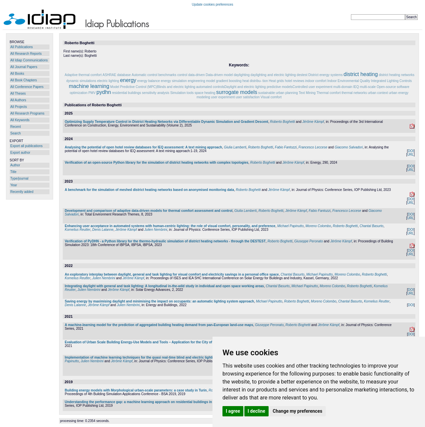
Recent (15, 126)
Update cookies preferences (212, 4)
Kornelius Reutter (77, 229)
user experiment (223, 97)
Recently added (22, 192)
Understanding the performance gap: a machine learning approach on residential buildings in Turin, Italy (147, 402)
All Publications (21, 47)
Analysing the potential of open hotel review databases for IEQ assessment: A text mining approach (143, 147)
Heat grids (276, 81)
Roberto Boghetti (282, 122)
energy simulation (174, 81)
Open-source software (393, 87)
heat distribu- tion (255, 81)
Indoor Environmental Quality (348, 81)
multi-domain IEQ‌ (346, 87)
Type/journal (19, 178)
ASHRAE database (117, 75)
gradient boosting (229, 81)
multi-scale (368, 87)
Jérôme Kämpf (313, 122)
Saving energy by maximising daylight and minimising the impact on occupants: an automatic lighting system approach (159, 301)
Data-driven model (219, 75)
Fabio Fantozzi (286, 147)
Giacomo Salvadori (349, 147)
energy (128, 80)
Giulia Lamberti (235, 147)
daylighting (242, 75)
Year (13, 185)
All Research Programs (27, 113)
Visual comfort (271, 97)
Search (15, 133)
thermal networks (354, 93)
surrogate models (236, 92)
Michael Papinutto (290, 226)
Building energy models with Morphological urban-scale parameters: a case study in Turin (136, 390)
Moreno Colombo (318, 226)
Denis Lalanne (103, 229)
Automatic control (144, 75)
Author (15, 165)
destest (302, 75)
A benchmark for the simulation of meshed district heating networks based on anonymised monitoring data (149, 190)
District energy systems (325, 75)
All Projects (18, 107)
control (182, 75)
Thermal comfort (328, 93)
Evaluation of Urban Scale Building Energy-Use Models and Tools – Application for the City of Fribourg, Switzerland (156, 342)
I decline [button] (256, 411)
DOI (411, 151)
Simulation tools (182, 93)
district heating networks (396, 75)
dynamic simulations (81, 81)
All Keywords (20, 120)
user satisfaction (248, 97)
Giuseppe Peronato (308, 241)
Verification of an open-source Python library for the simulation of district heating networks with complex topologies (156, 162)
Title (13, 172)
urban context (378, 93)
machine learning (89, 86)
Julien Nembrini (155, 229)
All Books (17, 73)
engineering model (201, 81)
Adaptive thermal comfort (83, 75)
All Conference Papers (26, 87)
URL (410, 154)
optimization (78, 93)
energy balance (148, 81)
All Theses (18, 93)
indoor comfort (315, 81)
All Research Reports (26, 53)
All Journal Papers (23, 67)
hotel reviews (294, 81)
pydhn (104, 92)
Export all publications (26, 146)
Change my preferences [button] (297, 411)
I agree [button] (233, 411)
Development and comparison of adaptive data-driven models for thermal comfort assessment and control (148, 211)
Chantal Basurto (371, 226)
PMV (92, 93)
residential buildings (126, 93)
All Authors (18, 100)
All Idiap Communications (29, 60)
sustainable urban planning (278, 93)
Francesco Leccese (312, 147)
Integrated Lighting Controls (391, 81)
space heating (205, 93)
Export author (20, 152)
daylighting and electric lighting (273, 75)
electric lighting (108, 81)
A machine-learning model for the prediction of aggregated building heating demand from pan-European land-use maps (159, 325)
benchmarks (167, 75)
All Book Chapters (23, 80)
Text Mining (307, 93)
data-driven (196, 75)
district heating (361, 74)
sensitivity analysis (155, 93)
